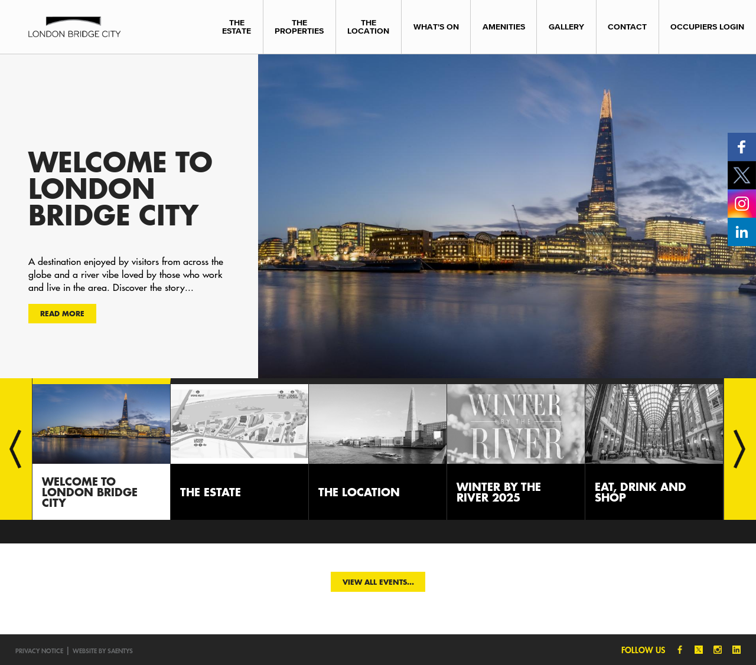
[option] (378, 216)
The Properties (299, 26)
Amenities (504, 26)
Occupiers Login (707, 26)
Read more (62, 313)
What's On (436, 26)
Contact (627, 26)
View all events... (378, 581)
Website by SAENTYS (103, 650)
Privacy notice (39, 650)
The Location (368, 26)
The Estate (236, 26)
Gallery (566, 26)
